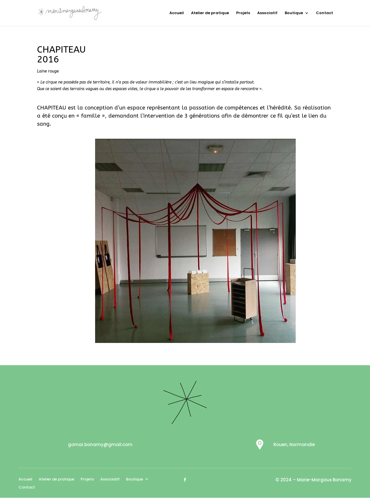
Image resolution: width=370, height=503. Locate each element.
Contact (324, 13)
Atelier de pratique (210, 13)
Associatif (267, 13)
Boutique (294, 13)
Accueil (176, 13)
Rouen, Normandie (294, 444)
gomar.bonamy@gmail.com (100, 444)
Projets (243, 13)
